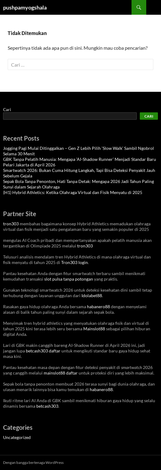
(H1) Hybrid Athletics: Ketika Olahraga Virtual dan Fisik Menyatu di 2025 (72, 192)
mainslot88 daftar (61, 372)
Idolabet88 (91, 295)
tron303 (11, 223)
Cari (7, 109)
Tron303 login (74, 262)
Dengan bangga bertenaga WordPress (33, 462)
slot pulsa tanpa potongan (68, 279)
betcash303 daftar (43, 350)
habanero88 (98, 306)
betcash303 (47, 406)
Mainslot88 (94, 328)
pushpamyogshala (25, 7)
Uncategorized (17, 437)
